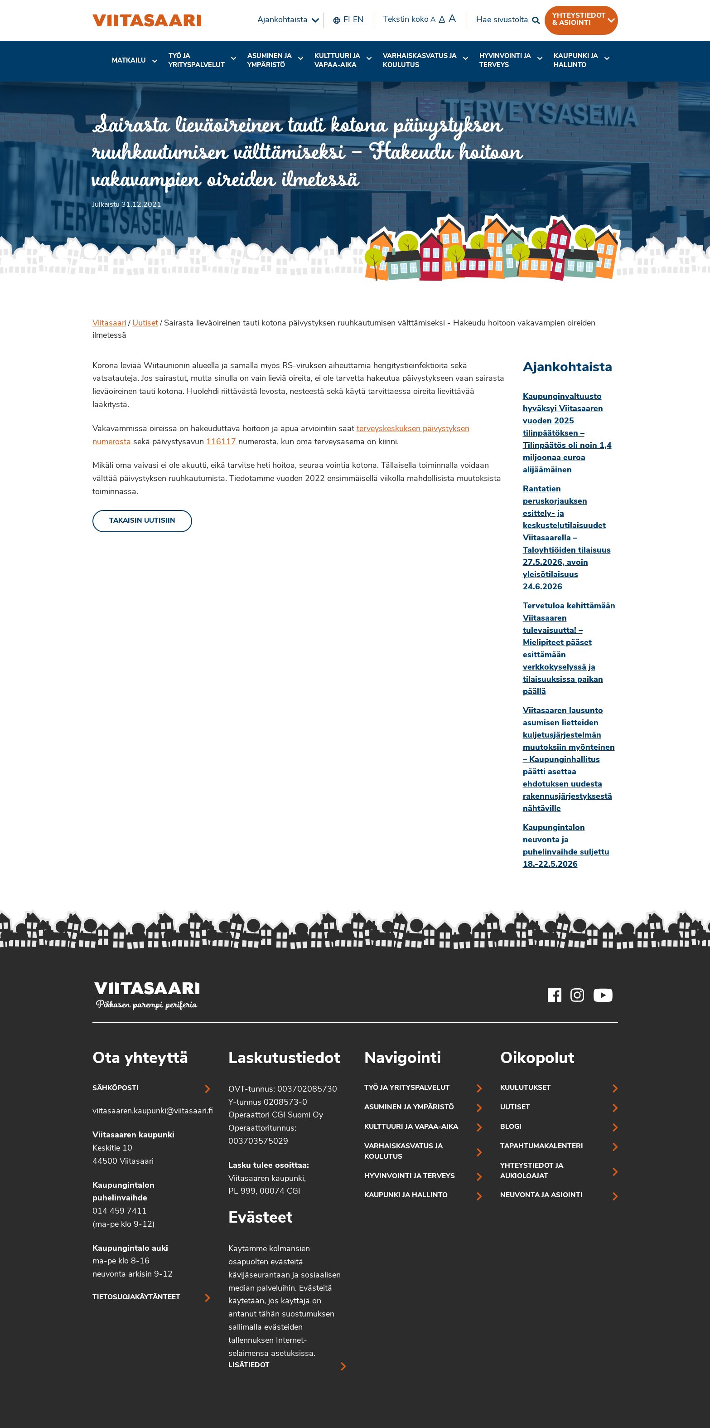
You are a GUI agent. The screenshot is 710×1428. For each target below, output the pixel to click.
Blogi (511, 1127)
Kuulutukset (525, 1088)
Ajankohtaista (282, 20)
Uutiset (145, 323)
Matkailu (129, 61)
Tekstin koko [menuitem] (419, 19)
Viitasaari (109, 323)
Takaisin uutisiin (142, 521)
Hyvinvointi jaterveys (505, 61)
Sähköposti (115, 1088)
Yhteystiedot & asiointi (579, 19)
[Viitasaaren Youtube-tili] (603, 995)
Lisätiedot (249, 1365)
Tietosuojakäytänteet (136, 1297)
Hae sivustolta (502, 20)
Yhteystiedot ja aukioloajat (531, 1171)
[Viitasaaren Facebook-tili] (554, 995)
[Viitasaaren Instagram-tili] (577, 995)
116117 (221, 442)
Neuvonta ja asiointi (541, 1195)
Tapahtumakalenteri (541, 1146)
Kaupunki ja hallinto (576, 61)
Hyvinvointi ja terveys (409, 1176)
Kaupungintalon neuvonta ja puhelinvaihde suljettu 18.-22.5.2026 (566, 846)
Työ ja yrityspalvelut (197, 61)
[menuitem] (286, 20)
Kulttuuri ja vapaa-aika (337, 61)
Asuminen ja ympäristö (269, 61)
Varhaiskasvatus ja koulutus (420, 61)
